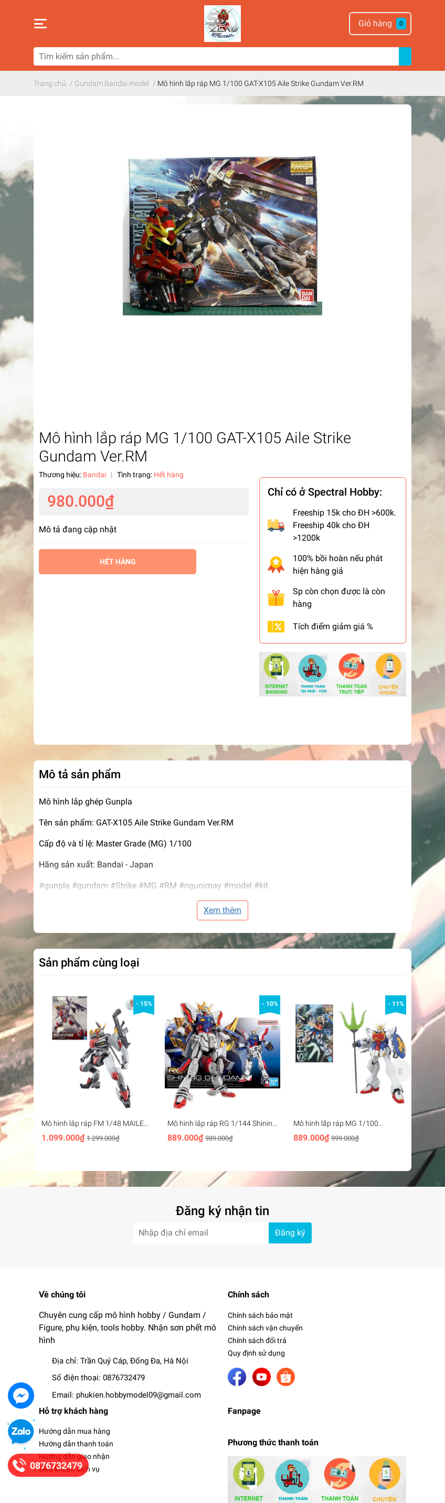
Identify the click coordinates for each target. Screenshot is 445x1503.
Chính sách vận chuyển (265, 1328)
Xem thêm (222, 910)
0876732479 (124, 1377)
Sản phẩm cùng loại (89, 962)
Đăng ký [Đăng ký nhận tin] (290, 1233)
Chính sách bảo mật (260, 1315)
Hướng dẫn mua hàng (74, 1431)
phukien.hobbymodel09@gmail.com (138, 1395)
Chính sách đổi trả (257, 1340)
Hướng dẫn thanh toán (76, 1444)
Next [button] (399, 1070)
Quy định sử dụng (256, 1353)
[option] (97, 1071)
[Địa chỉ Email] (222, 1232)
